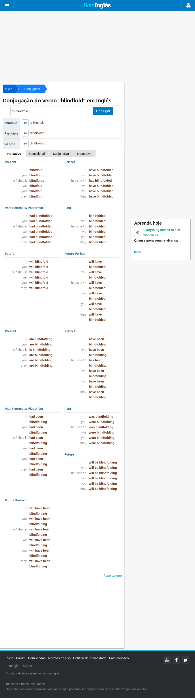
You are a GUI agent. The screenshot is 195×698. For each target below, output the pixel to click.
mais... (138, 252)
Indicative (14, 153)
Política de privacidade (90, 658)
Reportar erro (112, 575)
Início (8, 89)
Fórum (21, 658)
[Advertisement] (97, 46)
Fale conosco (119, 658)
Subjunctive (61, 153)
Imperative (84, 153)
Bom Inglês (97, 6)
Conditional (37, 153)
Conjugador (32, 89)
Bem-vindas (37, 658)
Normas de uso (59, 658)
